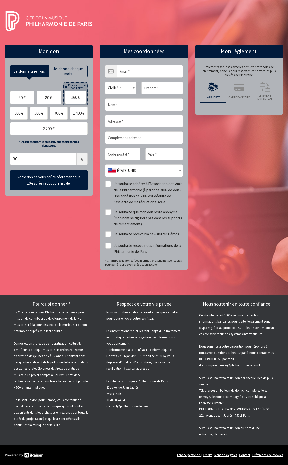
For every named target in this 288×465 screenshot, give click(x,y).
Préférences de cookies (267, 455)
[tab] (29, 71)
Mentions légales (225, 455)
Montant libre (49, 159)
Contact (244, 455)
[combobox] (120, 88)
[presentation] (29, 71)
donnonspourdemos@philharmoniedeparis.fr (230, 365)
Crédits (207, 455)
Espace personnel (189, 455)
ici (242, 390)
